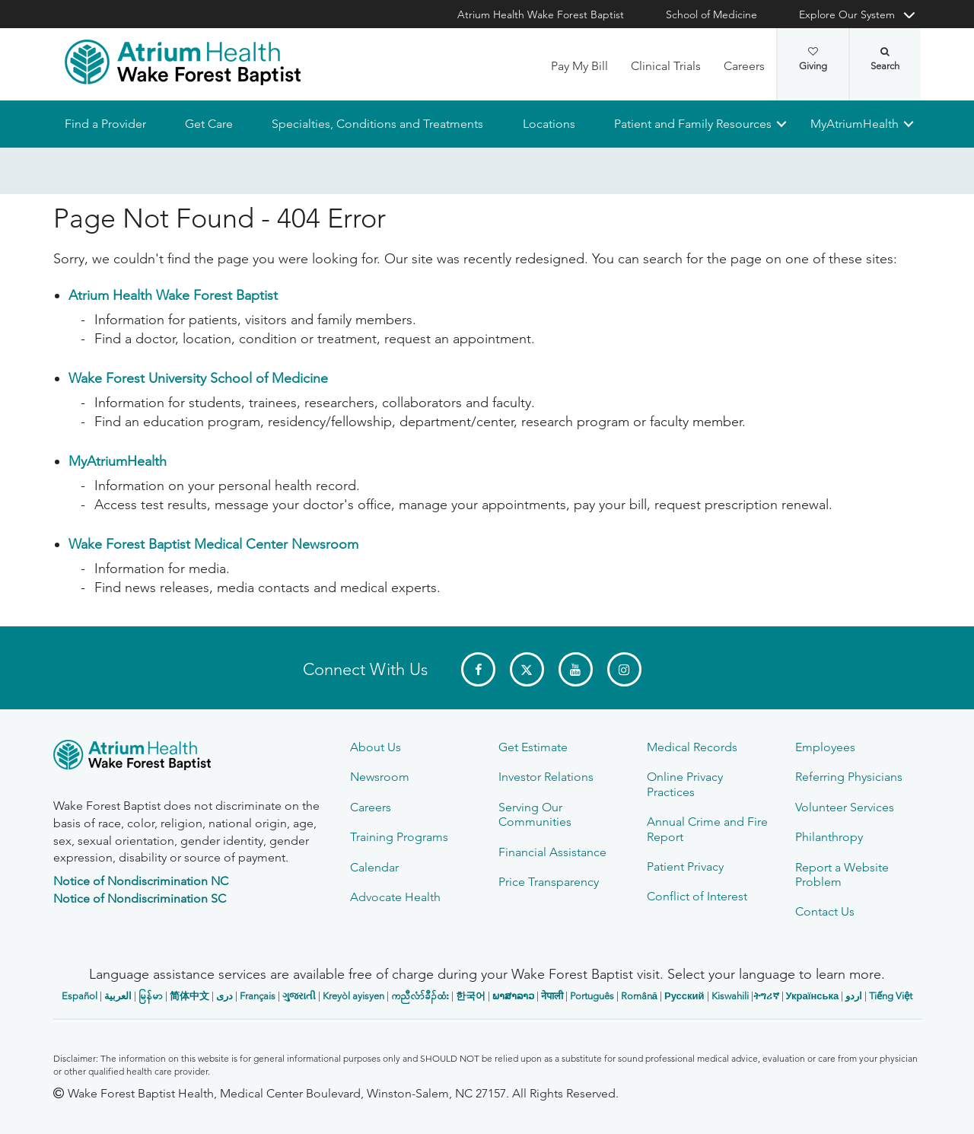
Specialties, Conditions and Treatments (377, 123)
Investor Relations (546, 776)
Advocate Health (395, 897)
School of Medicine (711, 14)
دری (224, 996)
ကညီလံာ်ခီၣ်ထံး (420, 996)
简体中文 (189, 996)
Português (592, 996)
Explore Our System (847, 14)
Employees (825, 747)
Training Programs (399, 837)
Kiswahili (730, 996)
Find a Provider (105, 123)
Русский (684, 996)
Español (79, 996)
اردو (853, 996)
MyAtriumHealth (854, 123)
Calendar (374, 867)
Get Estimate (533, 747)
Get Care (209, 123)
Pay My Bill (579, 66)
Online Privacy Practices (685, 783)
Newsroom (379, 776)
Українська (812, 996)
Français (257, 996)
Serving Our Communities (534, 814)
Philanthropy (829, 837)
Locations (548, 123)
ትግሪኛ (766, 996)
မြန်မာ (150, 996)
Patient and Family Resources (692, 123)
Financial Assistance (552, 852)
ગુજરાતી (299, 996)
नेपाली (552, 996)
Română (639, 996)
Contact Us (825, 911)
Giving (813, 59)
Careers (744, 66)
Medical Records (692, 747)
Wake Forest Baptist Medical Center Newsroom (213, 545)
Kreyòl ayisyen (353, 996)
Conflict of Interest (697, 896)
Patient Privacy (685, 866)
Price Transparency (548, 881)
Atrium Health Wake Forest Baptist (540, 14)
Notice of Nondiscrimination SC (139, 898)
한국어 (470, 996)
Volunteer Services (844, 807)
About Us (375, 747)
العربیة (118, 996)
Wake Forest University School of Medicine (198, 379)
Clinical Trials (666, 66)
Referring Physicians (848, 776)
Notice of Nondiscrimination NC (140, 881)
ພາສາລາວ (513, 996)
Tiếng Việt (890, 996)
